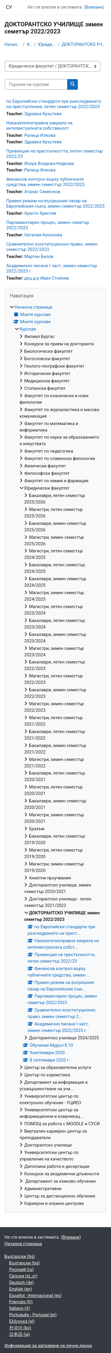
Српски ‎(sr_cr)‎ (23, 1276)
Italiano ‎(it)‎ (19, 1308)
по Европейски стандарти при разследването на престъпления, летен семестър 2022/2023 (53, 104)
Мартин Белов (38, 256)
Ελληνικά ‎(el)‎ (22, 1321)
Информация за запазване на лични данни (48, 1345)
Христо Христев (40, 213)
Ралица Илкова (40, 135)
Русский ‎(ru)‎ (21, 1269)
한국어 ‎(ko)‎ (20, 1327)
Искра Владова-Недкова (49, 163)
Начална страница (12, 44)
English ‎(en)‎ (20, 1289)
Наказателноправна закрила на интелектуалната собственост (39, 125)
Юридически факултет (46, 44)
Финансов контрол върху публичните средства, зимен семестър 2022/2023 (45, 182)
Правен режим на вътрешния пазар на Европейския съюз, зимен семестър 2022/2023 (55, 203)
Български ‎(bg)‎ (19, 1256)
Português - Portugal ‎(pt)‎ (33, 1314)
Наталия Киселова (43, 235)
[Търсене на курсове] (36, 84)
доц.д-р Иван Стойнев (46, 278)
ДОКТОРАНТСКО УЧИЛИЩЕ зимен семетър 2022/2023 (84, 44)
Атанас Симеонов (42, 191)
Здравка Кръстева (43, 113)
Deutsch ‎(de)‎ (21, 1282)
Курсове (29, 44)
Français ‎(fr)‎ (21, 1301)
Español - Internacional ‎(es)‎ (35, 1295)
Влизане (93, 7)
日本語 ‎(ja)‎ (19, 1334)
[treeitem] (55, 755)
